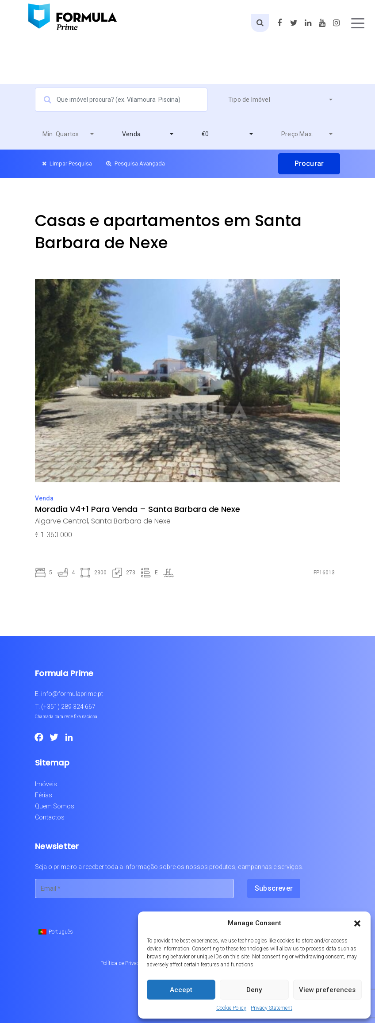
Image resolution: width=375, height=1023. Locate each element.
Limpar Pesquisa (67, 163)
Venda (44, 498)
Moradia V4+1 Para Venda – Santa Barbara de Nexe (137, 509)
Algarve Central (61, 521)
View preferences (327, 990)
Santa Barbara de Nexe (131, 521)
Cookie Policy (231, 1008)
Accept (181, 990)
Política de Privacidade (126, 963)
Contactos (50, 817)
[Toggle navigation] (357, 23)
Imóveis (46, 784)
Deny (254, 990)
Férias (43, 795)
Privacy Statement (271, 1008)
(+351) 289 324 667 (68, 706)
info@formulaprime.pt (72, 693)
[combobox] (280, 100)
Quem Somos (54, 806)
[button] (357, 923)
